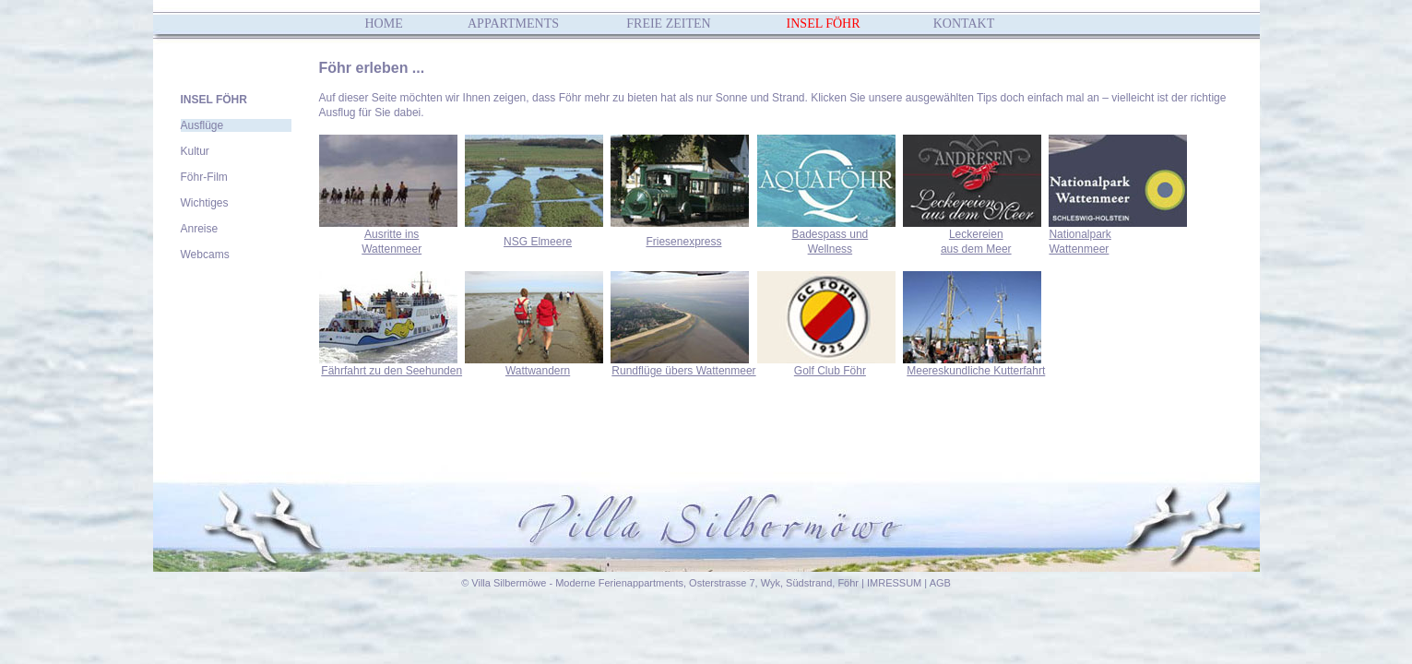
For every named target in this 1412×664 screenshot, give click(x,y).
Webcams (205, 254)
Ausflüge (202, 125)
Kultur (195, 151)
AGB (940, 582)
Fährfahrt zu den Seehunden (391, 370)
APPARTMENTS (513, 23)
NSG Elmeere (538, 241)
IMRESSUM (894, 582)
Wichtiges (205, 202)
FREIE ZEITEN (668, 23)
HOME (384, 23)
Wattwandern (537, 370)
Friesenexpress (683, 241)
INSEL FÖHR (823, 23)
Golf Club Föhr (830, 370)
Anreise (200, 228)
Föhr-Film (204, 177)
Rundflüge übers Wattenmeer (683, 370)
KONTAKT (964, 23)
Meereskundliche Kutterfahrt (976, 370)
